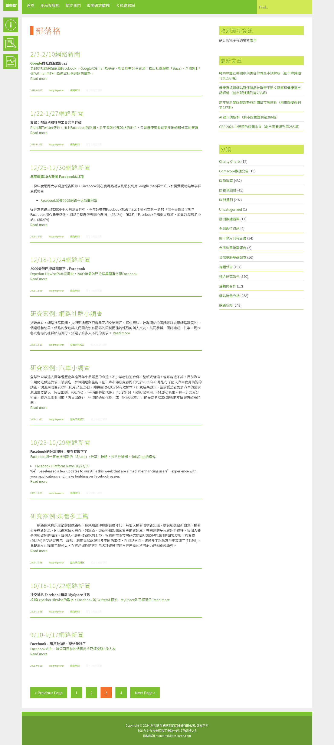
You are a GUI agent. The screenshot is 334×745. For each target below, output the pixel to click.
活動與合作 (227, 286)
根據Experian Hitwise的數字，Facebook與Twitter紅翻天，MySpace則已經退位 (91, 599)
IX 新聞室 (226, 180)
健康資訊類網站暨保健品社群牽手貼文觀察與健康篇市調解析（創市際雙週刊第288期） (260, 90)
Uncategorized (230, 209)
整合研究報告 (77, 344)
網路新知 (75, 90)
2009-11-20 (36, 419)
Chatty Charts (230, 161)
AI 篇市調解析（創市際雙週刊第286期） (249, 117)
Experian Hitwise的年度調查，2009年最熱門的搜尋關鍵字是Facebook (84, 273)
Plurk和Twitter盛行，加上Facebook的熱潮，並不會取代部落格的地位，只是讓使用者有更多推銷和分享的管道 (114, 127)
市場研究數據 (98, 5)
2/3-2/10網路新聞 (55, 54)
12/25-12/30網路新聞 (60, 167)
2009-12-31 (36, 236)
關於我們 (73, 5)
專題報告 (226, 266)
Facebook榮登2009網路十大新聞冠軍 (68, 200)
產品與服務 (50, 5)
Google (36, 63)
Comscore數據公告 (234, 170)
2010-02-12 (36, 90)
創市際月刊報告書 (232, 238)
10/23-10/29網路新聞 (60, 442)
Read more (38, 78)
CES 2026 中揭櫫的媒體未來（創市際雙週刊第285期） (260, 126)
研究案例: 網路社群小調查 (66, 313)
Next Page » (145, 692)
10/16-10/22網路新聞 (60, 585)
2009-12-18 (36, 344)
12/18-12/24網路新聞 (60, 259)
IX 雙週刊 (226, 199)
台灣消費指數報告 (232, 247)
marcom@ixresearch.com (173, 735)
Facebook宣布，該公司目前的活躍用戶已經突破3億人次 (73, 648)
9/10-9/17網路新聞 (57, 634)
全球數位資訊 (229, 228)
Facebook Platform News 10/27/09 (62, 465)
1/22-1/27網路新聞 (57, 113)
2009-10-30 (36, 493)
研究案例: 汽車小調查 (60, 367)
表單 (253, 40)
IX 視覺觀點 (125, 5)
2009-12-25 (36, 290)
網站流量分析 (229, 295)
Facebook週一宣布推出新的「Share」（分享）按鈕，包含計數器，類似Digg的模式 (92, 456)
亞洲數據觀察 (229, 218)
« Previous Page (49, 692)
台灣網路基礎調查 (232, 257)
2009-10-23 (36, 562)
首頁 (31, 5)
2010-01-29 (36, 144)
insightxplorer (56, 90)
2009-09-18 (36, 665)
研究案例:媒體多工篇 (59, 516)
